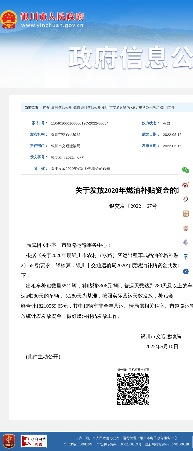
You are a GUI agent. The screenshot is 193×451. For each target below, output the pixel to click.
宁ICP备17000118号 (78, 444)
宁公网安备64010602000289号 (119, 444)
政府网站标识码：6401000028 (167, 444)
